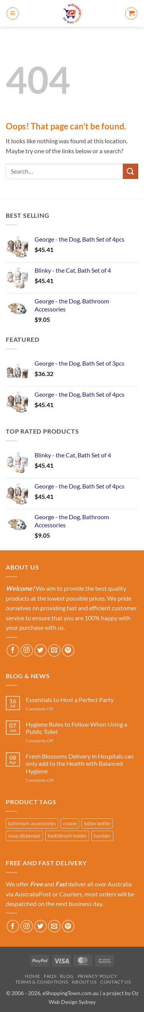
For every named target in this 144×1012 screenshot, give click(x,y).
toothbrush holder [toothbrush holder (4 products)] (67, 836)
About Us (84, 982)
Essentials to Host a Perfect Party (70, 699)
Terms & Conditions (41, 982)
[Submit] (130, 171)
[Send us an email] (54, 650)
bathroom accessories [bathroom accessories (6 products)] (32, 823)
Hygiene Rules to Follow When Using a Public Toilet (76, 727)
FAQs (50, 976)
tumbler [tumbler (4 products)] (102, 836)
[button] (13, 13)
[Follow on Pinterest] (68, 650)
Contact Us (115, 982)
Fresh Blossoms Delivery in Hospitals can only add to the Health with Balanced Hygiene (80, 763)
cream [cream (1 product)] (70, 823)
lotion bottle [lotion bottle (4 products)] (97, 823)
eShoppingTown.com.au (71, 993)
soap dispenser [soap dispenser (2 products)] (24, 836)
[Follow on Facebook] (13, 650)
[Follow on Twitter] (40, 650)
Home (32, 976)
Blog (66, 976)
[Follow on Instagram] (26, 650)
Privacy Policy (98, 976)
